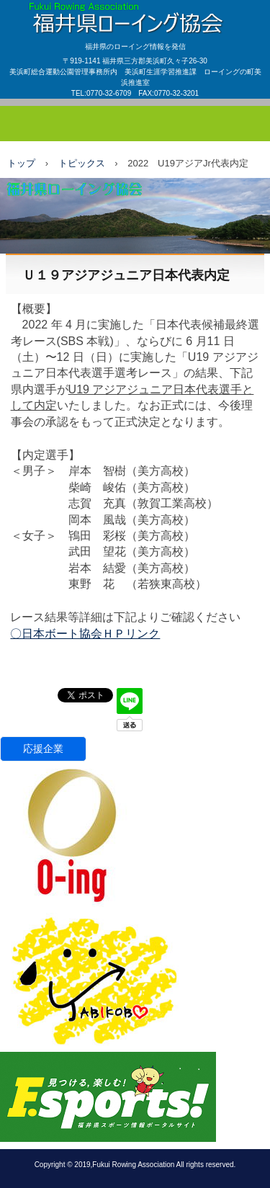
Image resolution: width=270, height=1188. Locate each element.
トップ (21, 163)
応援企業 (43, 748)
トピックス (81, 163)
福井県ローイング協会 (135, 14)
